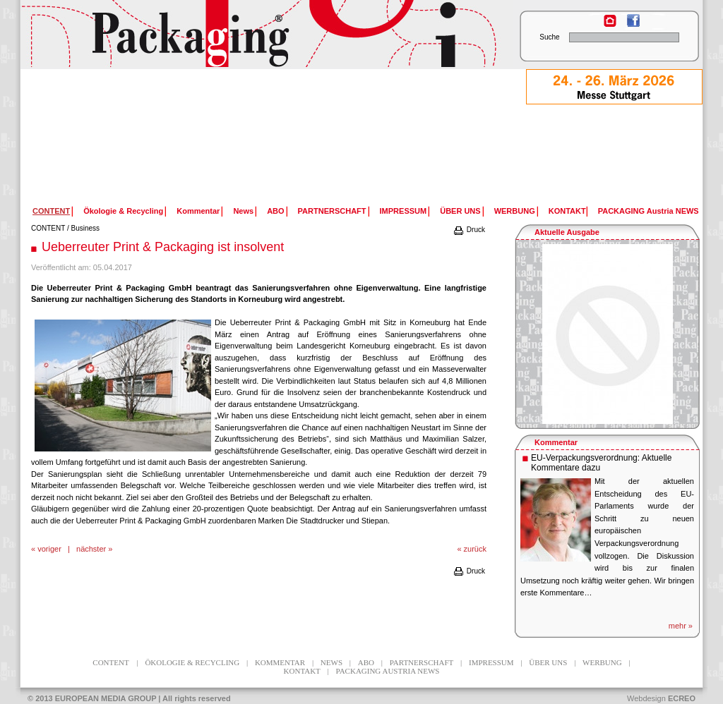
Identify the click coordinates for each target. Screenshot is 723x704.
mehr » (681, 625)
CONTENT (48, 228)
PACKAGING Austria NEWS (648, 211)
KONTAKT (567, 211)
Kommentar (198, 211)
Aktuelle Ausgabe (566, 232)
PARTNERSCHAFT (332, 211)
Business (85, 228)
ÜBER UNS (460, 211)
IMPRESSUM (403, 211)
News (243, 211)
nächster (91, 549)
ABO (275, 211)
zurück (475, 549)
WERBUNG (514, 211)
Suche (549, 37)
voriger (49, 549)
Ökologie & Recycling (123, 211)
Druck (469, 229)
